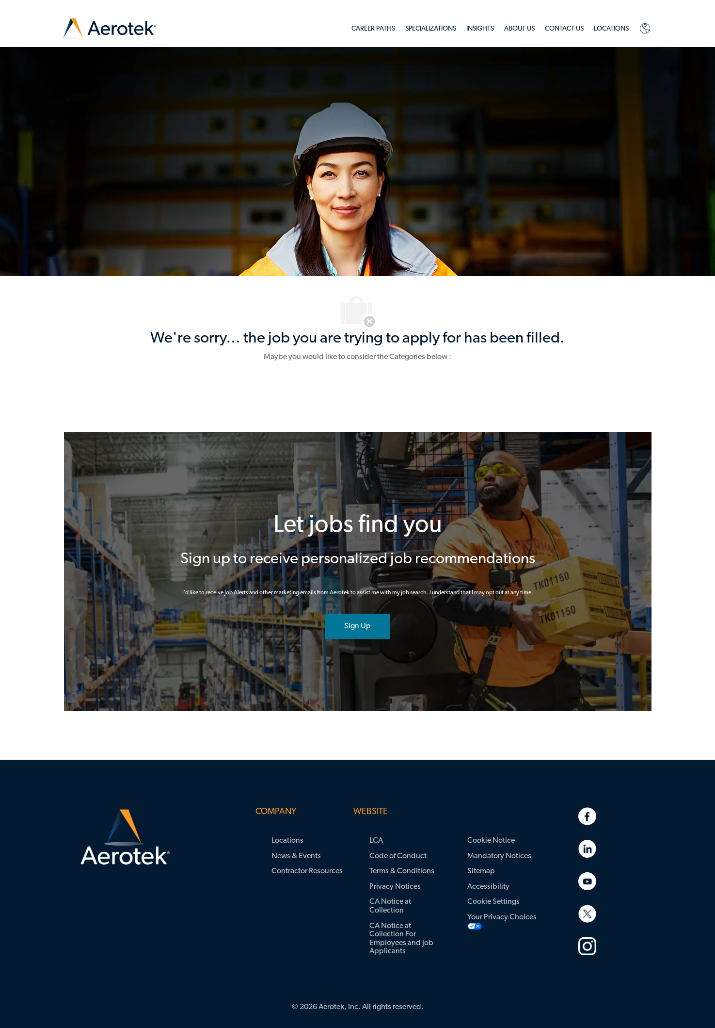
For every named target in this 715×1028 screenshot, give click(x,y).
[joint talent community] (357, 626)
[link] (109, 29)
